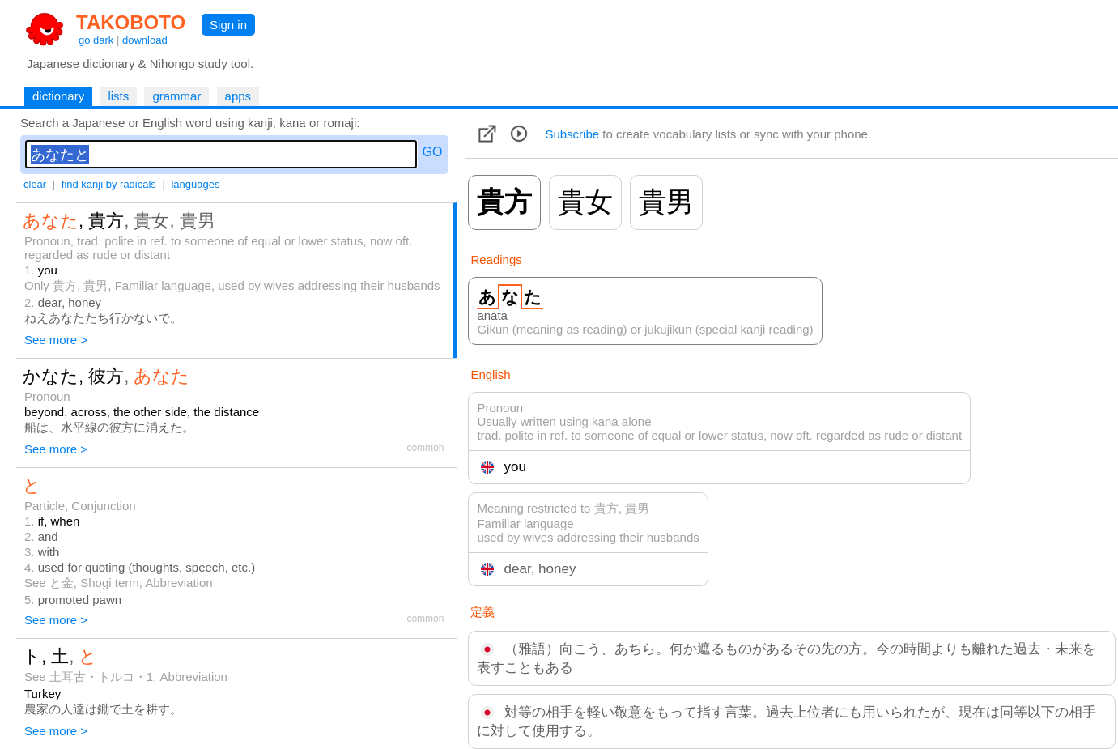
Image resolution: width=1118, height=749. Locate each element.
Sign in (228, 25)
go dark (96, 40)
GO (433, 152)
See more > (55, 340)
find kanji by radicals (109, 184)
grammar (176, 96)
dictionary (58, 96)
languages (195, 184)
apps (238, 96)
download (145, 40)
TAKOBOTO (130, 22)
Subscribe (572, 134)
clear (34, 184)
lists (118, 96)
